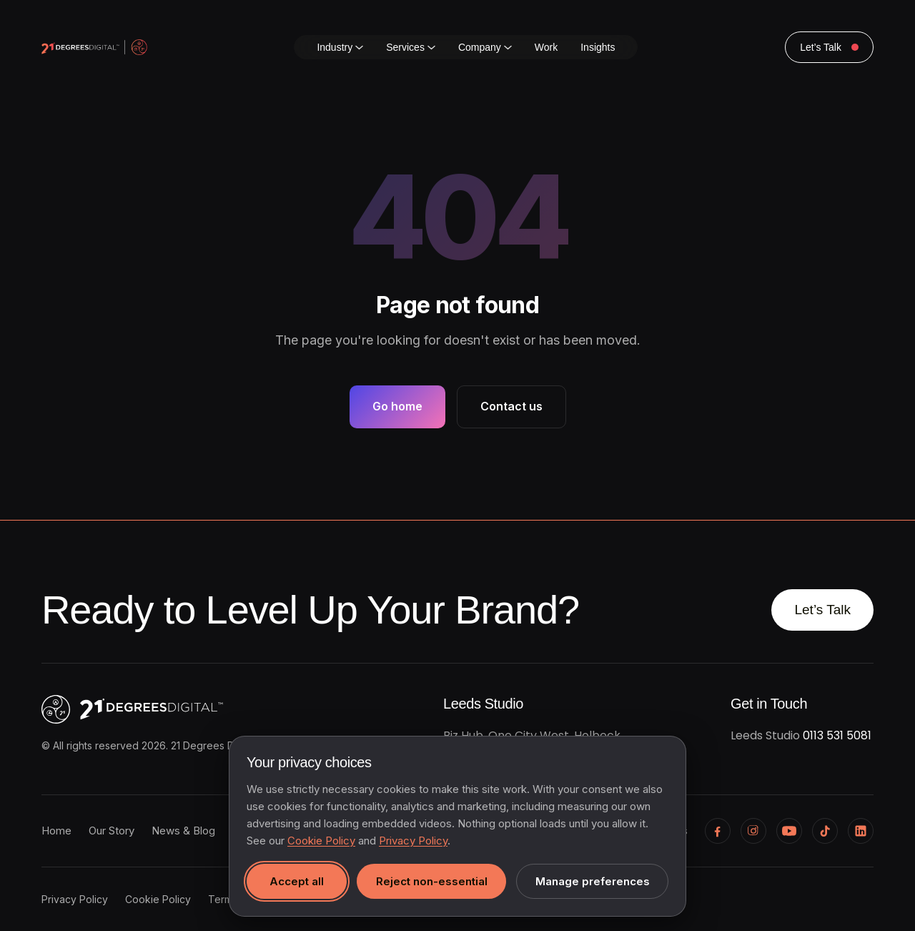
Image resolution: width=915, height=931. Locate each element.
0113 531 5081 (837, 735)
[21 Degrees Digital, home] (191, 709)
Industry (340, 47)
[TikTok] (825, 831)
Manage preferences (592, 881)
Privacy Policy (74, 899)
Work (546, 47)
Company (485, 47)
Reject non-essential (432, 881)
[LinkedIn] (861, 831)
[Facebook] (718, 831)
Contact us (511, 406)
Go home (397, 406)
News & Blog (183, 830)
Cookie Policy (158, 899)
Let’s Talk (822, 609)
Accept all (296, 881)
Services (410, 47)
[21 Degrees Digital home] (94, 47)
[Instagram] (753, 831)
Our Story (111, 830)
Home (56, 830)
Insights (597, 47)
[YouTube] (789, 831)
